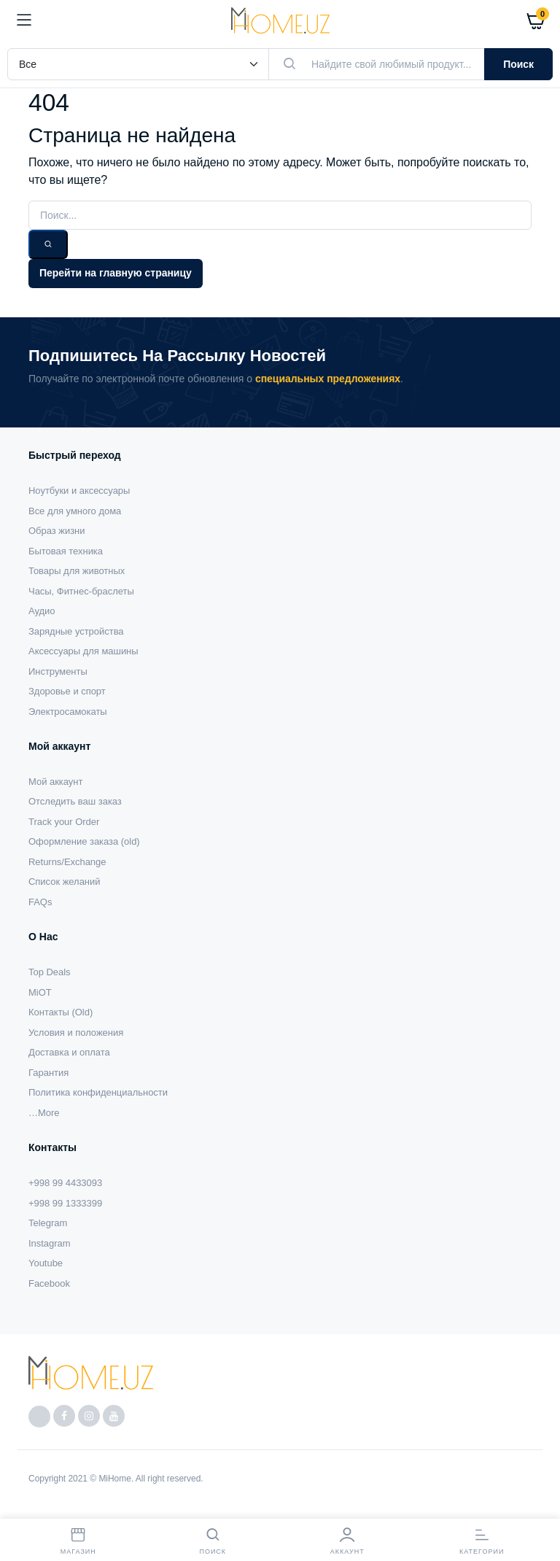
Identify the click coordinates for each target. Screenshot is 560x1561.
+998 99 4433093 (65, 1182)
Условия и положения (75, 1032)
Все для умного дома (74, 511)
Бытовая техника (65, 551)
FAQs (40, 901)
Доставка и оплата (69, 1052)
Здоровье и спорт (67, 691)
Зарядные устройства (76, 631)
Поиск (518, 64)
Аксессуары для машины (83, 651)
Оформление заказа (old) (84, 841)
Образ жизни (56, 530)
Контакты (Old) (60, 1012)
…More (43, 1112)
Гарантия (48, 1072)
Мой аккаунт (55, 781)
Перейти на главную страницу (115, 273)
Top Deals (49, 972)
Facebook (49, 1283)
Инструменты (58, 671)
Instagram (49, 1243)
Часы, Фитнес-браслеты (81, 591)
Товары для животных (76, 570)
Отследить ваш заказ (75, 801)
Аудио (41, 610)
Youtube (45, 1263)
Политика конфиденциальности (98, 1092)
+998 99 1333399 (65, 1203)
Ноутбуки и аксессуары (79, 490)
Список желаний (64, 881)
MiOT (40, 992)
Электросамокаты (67, 711)
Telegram (47, 1222)
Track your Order (63, 821)
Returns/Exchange (67, 861)
